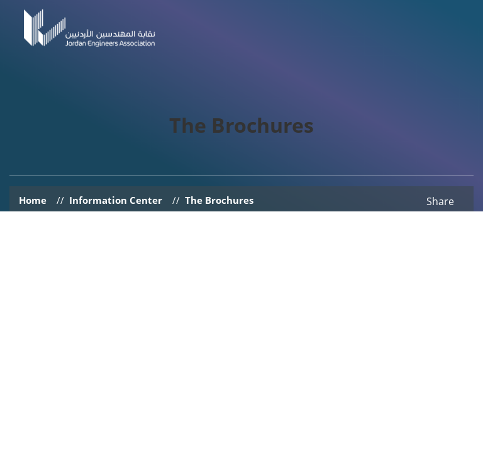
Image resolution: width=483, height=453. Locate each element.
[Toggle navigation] (456, 41)
